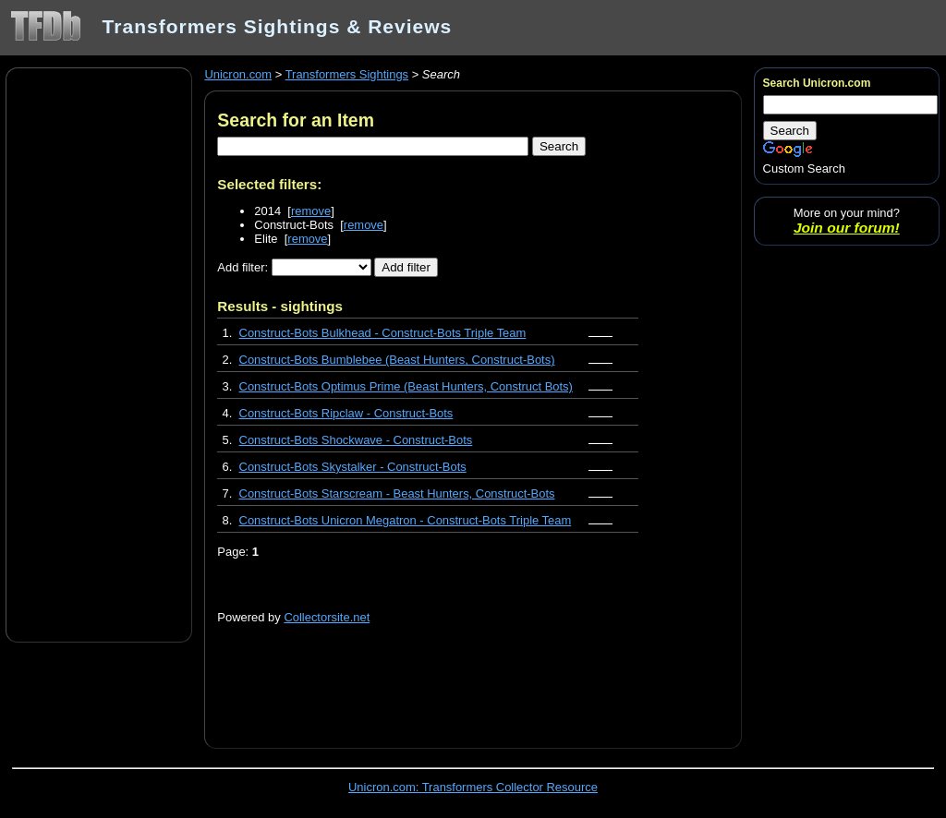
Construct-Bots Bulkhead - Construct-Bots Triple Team (383, 333)
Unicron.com (238, 74)
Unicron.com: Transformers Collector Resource (473, 787)
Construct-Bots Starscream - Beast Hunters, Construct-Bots (397, 493)
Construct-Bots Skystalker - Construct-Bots (353, 467)
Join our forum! (847, 227)
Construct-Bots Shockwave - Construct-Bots (356, 440)
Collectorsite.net (327, 617)
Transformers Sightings (346, 74)
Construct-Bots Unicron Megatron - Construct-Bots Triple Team (405, 520)
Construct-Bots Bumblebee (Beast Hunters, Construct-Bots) (397, 360)
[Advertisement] (99, 354)
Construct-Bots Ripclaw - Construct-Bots (346, 413)
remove (311, 211)
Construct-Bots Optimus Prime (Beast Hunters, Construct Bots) (406, 386)
